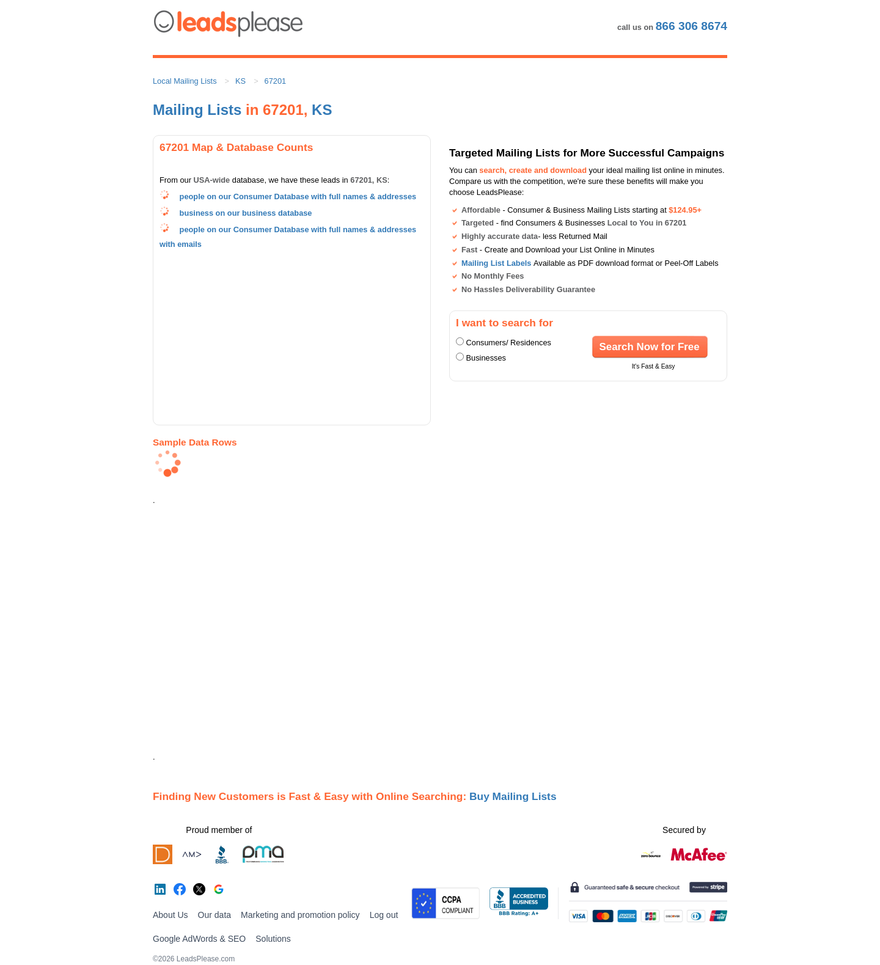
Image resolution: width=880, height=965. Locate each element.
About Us (170, 915)
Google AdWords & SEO (199, 939)
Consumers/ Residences (508, 342)
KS (240, 81)
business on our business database (246, 213)
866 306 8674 (691, 26)
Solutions (273, 939)
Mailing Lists (197, 109)
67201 (276, 81)
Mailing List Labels (496, 263)
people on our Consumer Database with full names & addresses (298, 196)
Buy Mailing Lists (513, 796)
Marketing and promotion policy (300, 915)
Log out (384, 915)
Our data (214, 915)
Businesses (486, 357)
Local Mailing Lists (185, 81)
